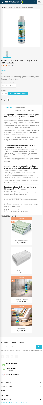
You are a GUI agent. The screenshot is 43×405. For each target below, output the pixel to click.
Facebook (2, 356)
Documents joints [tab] (20, 110)
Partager (8, 99)
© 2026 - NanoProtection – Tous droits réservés (14, 402)
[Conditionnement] (8, 85)
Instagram (12, 356)
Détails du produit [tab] (20, 107)
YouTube (7, 356)
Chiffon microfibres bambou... (21, 240)
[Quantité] (3, 93)
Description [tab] (8, 107)
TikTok (16, 356)
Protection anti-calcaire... (21, 299)
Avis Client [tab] (31, 110)
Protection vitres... (21, 328)
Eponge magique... (21, 270)
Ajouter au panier (17, 93)
